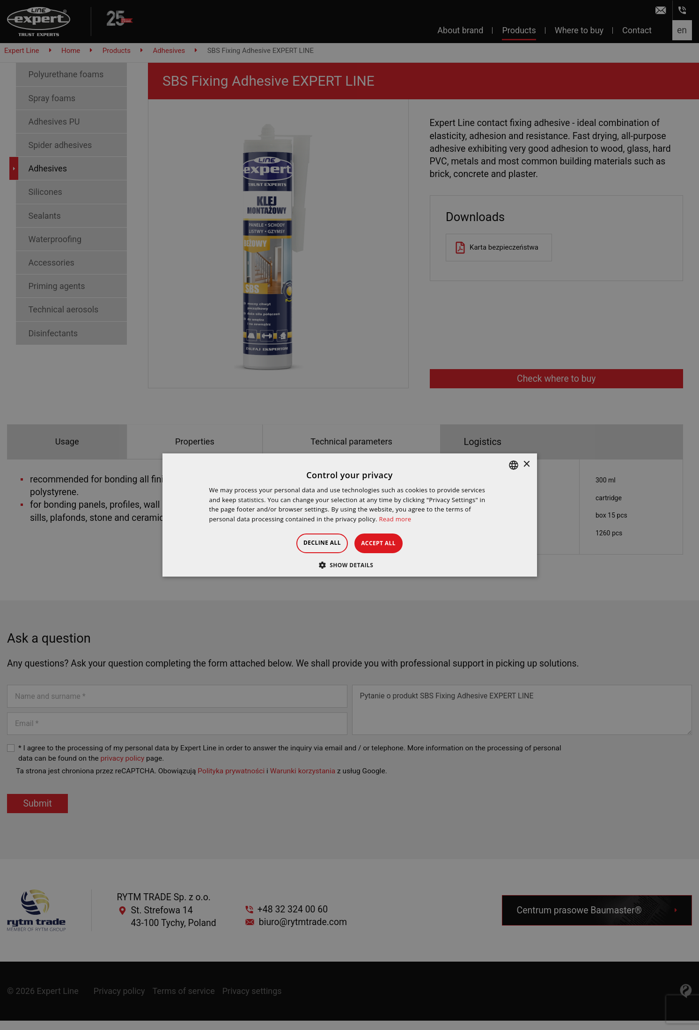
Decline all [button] (314, 543)
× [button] (526, 464)
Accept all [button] (386, 543)
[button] (350, 565)
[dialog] (349, 515)
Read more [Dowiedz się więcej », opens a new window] (395, 519)
